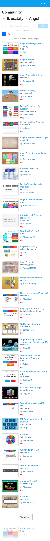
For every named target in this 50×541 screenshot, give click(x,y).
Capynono (27, 393)
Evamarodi (28, 456)
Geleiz (25, 52)
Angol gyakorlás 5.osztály (32, 308)
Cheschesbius (29, 143)
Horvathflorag (29, 283)
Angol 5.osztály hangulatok (33, 153)
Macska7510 (28, 411)
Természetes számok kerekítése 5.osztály (30, 356)
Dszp (25, 427)
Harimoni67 (28, 223)
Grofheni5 (27, 380)
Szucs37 (26, 348)
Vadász (26, 252)
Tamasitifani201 (30, 205)
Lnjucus (26, 128)
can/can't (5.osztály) (29, 481)
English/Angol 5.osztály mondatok (31, 185)
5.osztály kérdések (29, 168)
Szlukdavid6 (28, 81)
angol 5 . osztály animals (32, 199)
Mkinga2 (27, 174)
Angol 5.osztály (27, 59)
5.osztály (24, 434)
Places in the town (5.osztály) (34, 293)
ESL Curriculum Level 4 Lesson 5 (31, 420)
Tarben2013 (28, 502)
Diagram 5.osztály (28, 246)
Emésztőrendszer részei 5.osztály (31, 107)
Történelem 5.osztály (30, 324)
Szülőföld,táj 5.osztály (30, 450)
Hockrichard (28, 192)
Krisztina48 (28, 471)
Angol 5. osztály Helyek (31, 75)
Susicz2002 (28, 114)
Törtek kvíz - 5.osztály (30, 231)
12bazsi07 (27, 96)
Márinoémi (28, 440)
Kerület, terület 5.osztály (32, 122)
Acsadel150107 (29, 268)
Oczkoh (26, 314)
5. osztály (15, 18)
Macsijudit (27, 299)
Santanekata (28, 330)
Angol (34, 18)
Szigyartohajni (29, 65)
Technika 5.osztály (29, 465)
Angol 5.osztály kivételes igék (34, 137)
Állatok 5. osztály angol (31, 387)
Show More (25, 517)
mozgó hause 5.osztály (31, 277)
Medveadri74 (29, 237)
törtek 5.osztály (27, 90)
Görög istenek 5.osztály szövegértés (31, 216)
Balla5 (25, 364)
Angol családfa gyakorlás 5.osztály (32, 45)
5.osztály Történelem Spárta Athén (33, 372)
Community (12, 12)
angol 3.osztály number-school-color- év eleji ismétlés (34, 340)
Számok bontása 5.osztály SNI (32, 404)
